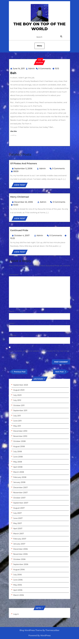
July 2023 (17, 395)
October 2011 (19, 405)
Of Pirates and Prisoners (23, 163)
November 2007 (20, 492)
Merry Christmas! (19, 197)
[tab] (63, 37)
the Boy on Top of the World (39, 26)
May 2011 (17, 426)
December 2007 (20, 487)
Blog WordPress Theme (31, 630)
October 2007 (19, 498)
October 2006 (19, 559)
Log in (16, 614)
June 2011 (17, 421)
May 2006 (17, 585)
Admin (31, 68)
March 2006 (18, 595)
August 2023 (18, 390)
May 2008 (17, 462)
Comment (14, 274)
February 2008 (19, 477)
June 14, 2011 (19, 68)
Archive (40, 62)
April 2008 (17, 467)
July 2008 (17, 451)
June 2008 (18, 457)
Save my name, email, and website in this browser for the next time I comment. (39, 353)
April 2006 (17, 590)
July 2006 (17, 574)
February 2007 (19, 539)
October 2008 (19, 441)
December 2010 (20, 431)
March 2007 (18, 533)
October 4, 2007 (22, 235)
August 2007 (19, 508)
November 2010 (20, 436)
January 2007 (19, 544)
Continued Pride (19, 230)
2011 (39, 60)
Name (12, 311)
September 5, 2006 (23, 168)
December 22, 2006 (23, 202)
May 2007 (17, 523)
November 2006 (20, 554)
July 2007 (17, 513)
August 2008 (19, 446)
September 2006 (20, 564)
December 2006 (20, 549)
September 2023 (20, 385)
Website (12, 335)
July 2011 (17, 416)
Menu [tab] (39, 46)
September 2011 (20, 410)
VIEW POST (21, 185)
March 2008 (18, 472)
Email (12, 323)
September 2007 (20, 503)
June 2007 (18, 518)
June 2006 (18, 580)
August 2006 (19, 569)
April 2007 (17, 528)
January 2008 (19, 482)
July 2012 (17, 400)
